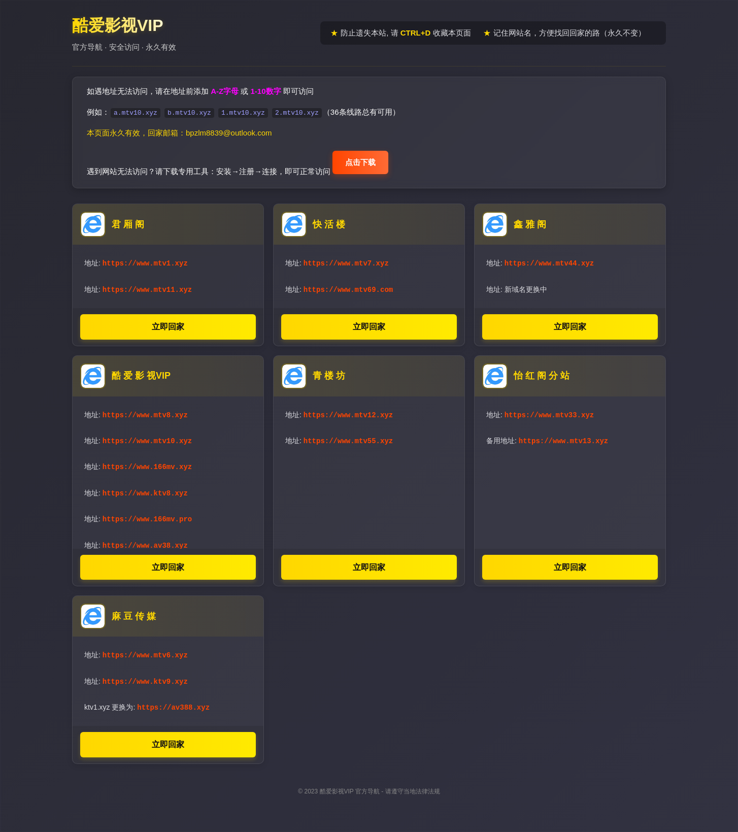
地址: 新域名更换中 (516, 288)
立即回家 (168, 325)
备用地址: (547, 438)
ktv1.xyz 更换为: (147, 704)
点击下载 (360, 162)
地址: (136, 263)
